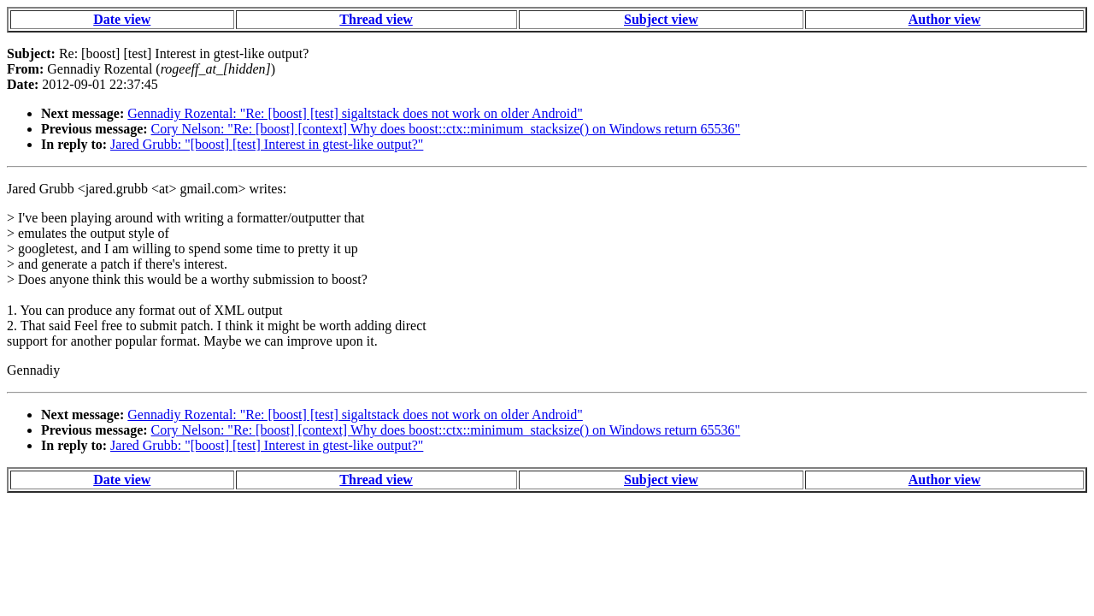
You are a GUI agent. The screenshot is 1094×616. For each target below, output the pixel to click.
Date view (121, 19)
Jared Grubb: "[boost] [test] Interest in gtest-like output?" (266, 144)
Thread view (375, 19)
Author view (945, 19)
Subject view (661, 19)
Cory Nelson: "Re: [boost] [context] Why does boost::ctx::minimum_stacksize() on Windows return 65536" (446, 128)
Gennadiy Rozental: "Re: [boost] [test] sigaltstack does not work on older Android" (355, 113)
